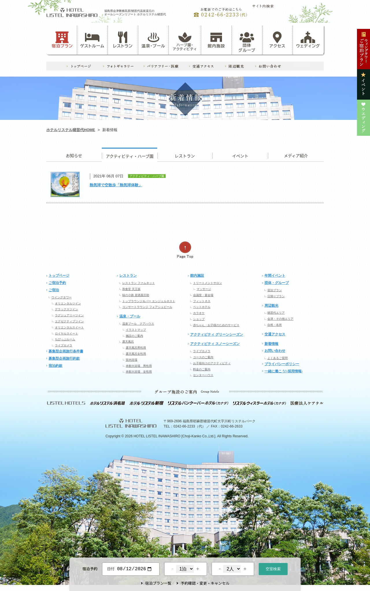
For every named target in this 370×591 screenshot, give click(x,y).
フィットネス (201, 301)
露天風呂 (128, 341)
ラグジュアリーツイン (69, 315)
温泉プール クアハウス (138, 323)
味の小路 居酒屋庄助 (135, 295)
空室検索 (273, 568)
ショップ (199, 319)
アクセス (277, 39)
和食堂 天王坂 (131, 289)
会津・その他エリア (280, 318)
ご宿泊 (54, 290)
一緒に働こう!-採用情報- (283, 371)
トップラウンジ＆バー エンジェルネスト (148, 301)
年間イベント (274, 276)
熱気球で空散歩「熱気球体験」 (116, 185)
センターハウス (203, 375)
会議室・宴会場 (203, 295)
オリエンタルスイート (69, 327)
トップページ (59, 276)
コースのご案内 (203, 357)
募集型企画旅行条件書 (66, 351)
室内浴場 (131, 359)
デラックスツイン (66, 309)
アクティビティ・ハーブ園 (129, 155)
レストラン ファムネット (138, 283)
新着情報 (271, 344)
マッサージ (204, 289)
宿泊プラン (62, 39)
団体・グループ (276, 283)
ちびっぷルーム (65, 339)
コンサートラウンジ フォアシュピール (147, 306)
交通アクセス (274, 334)
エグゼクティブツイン (69, 321)
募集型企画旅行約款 (64, 358)
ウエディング (296, 155)
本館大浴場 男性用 (139, 365)
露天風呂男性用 (136, 347)
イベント (240, 155)
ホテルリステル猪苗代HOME (70, 130)
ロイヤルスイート (66, 333)
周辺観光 (271, 306)
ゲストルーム (92, 39)
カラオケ (199, 313)
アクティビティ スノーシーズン (215, 344)
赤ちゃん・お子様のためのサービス (216, 325)
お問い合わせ (274, 351)
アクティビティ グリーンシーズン (216, 334)
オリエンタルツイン (68, 303)
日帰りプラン (276, 296)
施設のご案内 (134, 335)
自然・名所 (274, 324)
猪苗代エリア (276, 312)
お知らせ (74, 155)
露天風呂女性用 (136, 353)
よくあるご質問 (277, 358)
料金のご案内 (201, 369)
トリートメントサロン (207, 283)
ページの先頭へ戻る (185, 250)
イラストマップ (136, 329)
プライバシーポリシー (281, 364)
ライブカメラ (63, 345)
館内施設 (216, 39)
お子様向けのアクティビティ (212, 363)
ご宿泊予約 (57, 283)
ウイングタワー (61, 297)
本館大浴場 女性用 (139, 371)
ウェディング (308, 39)
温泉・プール (153, 39)
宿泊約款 (55, 366)
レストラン (123, 39)
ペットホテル (201, 306)
